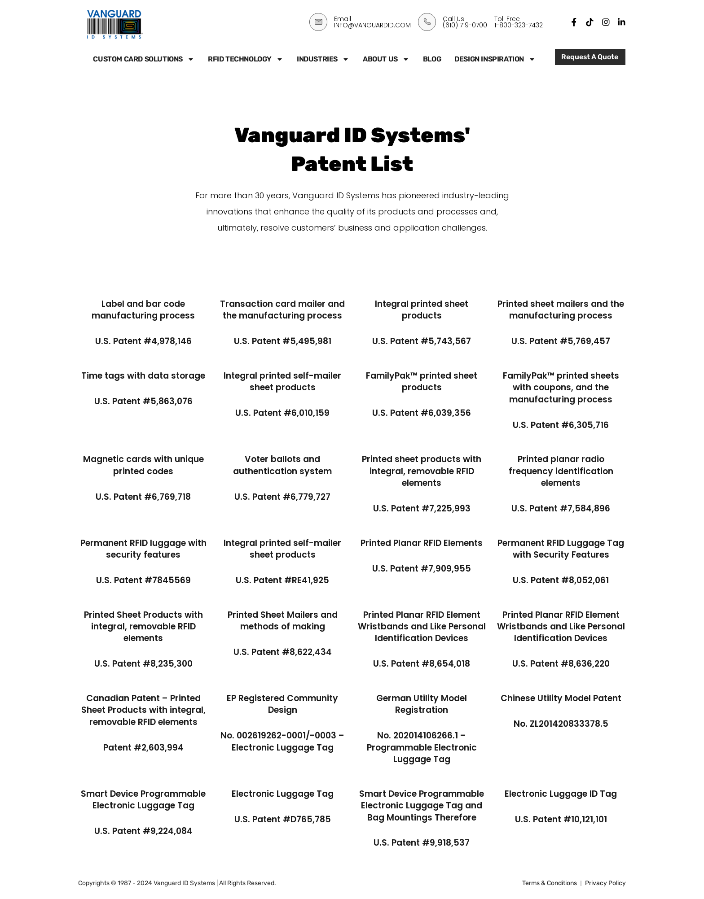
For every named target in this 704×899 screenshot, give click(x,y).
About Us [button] (386, 59)
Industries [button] (323, 59)
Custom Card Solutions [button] (143, 59)
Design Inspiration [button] (495, 59)
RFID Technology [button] (245, 59)
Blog (432, 59)
